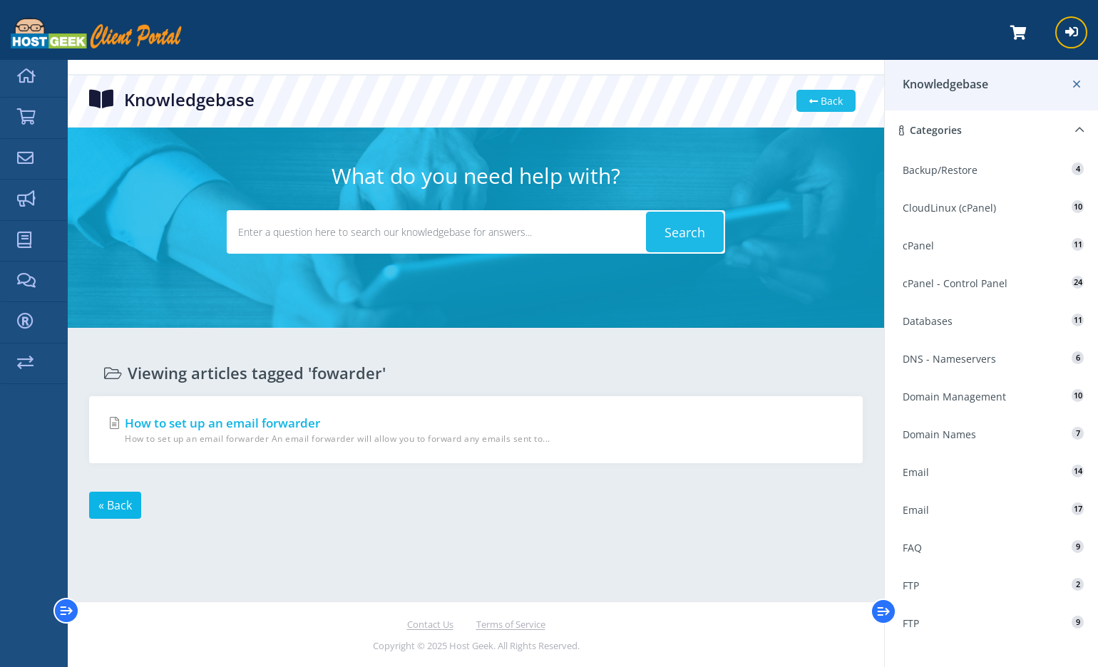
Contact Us (430, 624)
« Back (115, 505)
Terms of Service (510, 624)
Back (826, 101)
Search (685, 232)
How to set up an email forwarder (476, 430)
